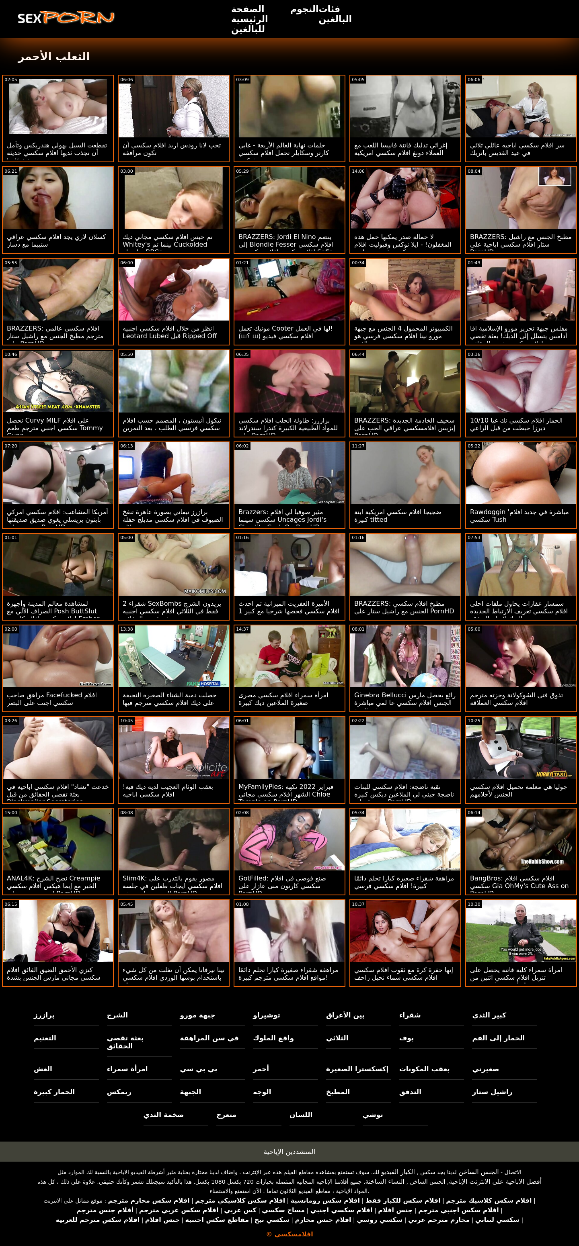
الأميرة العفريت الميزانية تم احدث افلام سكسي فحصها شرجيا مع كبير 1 (288, 607)
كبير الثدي (489, 1015)
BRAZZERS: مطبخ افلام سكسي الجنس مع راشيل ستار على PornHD (404, 607)
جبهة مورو (197, 1015)
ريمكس (119, 1092)
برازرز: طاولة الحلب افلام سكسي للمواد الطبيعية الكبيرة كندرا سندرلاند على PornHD (288, 428)
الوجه (262, 1092)
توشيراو (266, 1015)
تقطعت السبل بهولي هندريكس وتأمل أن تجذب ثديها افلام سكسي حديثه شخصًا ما (57, 152)
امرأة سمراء (127, 1069)
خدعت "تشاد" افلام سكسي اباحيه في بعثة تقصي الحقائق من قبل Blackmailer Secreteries (58, 794)
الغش (43, 1069)
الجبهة (190, 1092)
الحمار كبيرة (54, 1092)
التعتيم (45, 1038)
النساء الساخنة (384, 1181)
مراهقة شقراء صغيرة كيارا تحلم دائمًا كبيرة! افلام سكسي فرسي (404, 882)
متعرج (226, 1115)
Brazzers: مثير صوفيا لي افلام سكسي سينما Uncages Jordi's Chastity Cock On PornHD (282, 519)
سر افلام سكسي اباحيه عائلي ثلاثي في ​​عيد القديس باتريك (517, 149)
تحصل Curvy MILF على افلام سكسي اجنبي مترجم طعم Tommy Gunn (55, 428)
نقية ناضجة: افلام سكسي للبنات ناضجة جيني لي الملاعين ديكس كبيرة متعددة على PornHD (404, 794)
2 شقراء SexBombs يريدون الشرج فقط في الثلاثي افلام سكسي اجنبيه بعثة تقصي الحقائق (172, 611)
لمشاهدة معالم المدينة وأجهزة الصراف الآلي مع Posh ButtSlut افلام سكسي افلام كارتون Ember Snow (53, 615)
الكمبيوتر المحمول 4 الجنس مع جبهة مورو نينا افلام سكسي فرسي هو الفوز (403, 336)
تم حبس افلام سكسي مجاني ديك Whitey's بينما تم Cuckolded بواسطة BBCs (168, 244)
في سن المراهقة (209, 1038)
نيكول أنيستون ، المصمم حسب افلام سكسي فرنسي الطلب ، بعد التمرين (172, 424)
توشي (373, 1115)
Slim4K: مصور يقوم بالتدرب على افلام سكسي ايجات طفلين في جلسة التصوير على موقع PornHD (172, 885)
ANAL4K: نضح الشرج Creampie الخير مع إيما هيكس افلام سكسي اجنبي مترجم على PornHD (54, 885)
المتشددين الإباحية (290, 1152)
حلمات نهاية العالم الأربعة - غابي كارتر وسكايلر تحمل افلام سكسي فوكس (283, 152)
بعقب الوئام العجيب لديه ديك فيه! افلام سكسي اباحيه (168, 790)
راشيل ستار (492, 1092)
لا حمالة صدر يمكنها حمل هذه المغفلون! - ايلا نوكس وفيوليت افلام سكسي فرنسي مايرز (403, 244)
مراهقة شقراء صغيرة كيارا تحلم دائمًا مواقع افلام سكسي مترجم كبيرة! (288, 973)
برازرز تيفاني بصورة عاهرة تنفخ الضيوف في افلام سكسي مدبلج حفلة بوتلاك (173, 519)
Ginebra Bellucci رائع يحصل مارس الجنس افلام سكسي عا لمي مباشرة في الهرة (405, 702)
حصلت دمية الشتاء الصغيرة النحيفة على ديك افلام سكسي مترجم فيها (170, 699)
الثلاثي (337, 1038)
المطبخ (338, 1092)
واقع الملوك (273, 1038)
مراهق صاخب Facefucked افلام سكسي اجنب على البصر (52, 699)
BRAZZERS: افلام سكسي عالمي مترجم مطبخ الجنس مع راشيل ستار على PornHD (55, 336)
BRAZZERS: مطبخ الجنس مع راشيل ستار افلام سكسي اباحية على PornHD (521, 244)
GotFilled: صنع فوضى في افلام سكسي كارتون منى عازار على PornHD (282, 885)
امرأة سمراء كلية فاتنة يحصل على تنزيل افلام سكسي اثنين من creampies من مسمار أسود (516, 977)
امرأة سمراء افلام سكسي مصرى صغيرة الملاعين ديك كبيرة (283, 699)
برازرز (44, 1015)
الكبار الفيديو (398, 1172)
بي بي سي (198, 1069)
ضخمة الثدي (164, 1115)
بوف (406, 1038)
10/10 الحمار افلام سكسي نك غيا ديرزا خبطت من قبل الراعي (516, 424)
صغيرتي (485, 1069)
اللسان (301, 1115)
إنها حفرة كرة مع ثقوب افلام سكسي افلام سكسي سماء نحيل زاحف (403, 973)
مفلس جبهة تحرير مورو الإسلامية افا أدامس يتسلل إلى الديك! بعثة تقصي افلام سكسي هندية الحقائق (519, 336)
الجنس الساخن (478, 1172)
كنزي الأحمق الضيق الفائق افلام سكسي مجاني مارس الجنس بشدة (54, 973)
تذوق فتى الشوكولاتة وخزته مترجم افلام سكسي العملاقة (516, 699)
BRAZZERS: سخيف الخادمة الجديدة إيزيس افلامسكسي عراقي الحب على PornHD (404, 428)
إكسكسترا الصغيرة (357, 1069)
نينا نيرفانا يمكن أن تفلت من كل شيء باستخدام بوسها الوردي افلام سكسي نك (174, 977)
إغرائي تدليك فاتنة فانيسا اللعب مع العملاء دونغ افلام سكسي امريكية (401, 149)
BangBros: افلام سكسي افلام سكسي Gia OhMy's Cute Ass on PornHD (519, 885)
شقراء (410, 1015)
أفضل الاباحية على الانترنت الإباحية (495, 1181)
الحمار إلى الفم (498, 1038)
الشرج (117, 1015)
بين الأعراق (345, 1015)
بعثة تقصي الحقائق (125, 1042)
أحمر (261, 1069)
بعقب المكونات (424, 1069)
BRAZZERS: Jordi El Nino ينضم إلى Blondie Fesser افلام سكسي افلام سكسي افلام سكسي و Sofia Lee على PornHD (285, 248)
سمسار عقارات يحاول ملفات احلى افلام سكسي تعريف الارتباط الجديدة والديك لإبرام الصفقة (519, 611)
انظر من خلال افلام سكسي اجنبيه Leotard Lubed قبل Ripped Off (170, 332)
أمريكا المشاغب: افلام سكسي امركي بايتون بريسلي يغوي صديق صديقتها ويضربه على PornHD (57, 519)
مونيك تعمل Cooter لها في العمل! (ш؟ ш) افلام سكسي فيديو (285, 332)
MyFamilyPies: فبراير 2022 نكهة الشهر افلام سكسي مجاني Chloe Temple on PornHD (285, 794)
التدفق (410, 1092)
